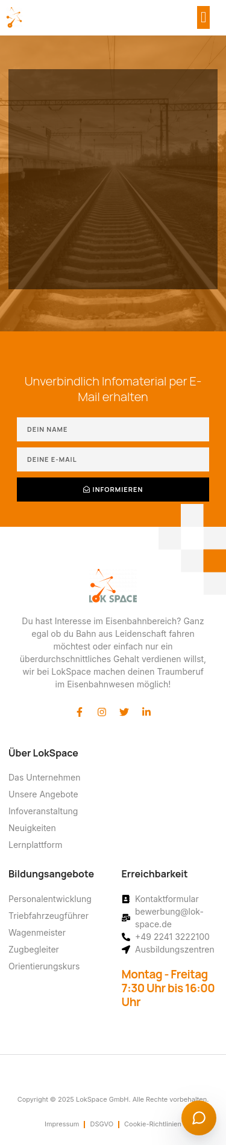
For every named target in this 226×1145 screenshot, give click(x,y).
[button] (203, 17)
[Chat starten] (198, 1117)
